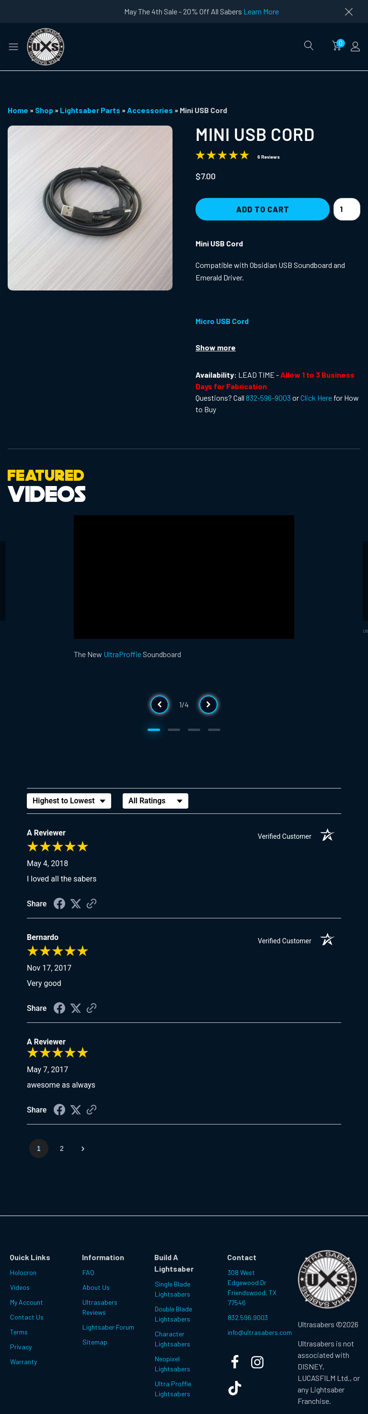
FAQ (88, 1272)
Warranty (23, 1361)
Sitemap (94, 1342)
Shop (44, 110)
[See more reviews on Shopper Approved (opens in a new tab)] (91, 904)
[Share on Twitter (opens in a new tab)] (75, 903)
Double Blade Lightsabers (173, 1314)
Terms (19, 1332)
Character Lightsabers (172, 1339)
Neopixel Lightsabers (172, 1364)
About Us (96, 1287)
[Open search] (309, 45)
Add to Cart (262, 209)
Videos (20, 1287)
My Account (26, 1302)
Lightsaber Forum (108, 1327)
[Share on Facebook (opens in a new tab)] (59, 904)
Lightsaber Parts (90, 110)
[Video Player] (184, 577)
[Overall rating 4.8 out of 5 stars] (222, 156)
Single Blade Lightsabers (172, 1289)
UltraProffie (122, 654)
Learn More (261, 11)
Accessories (150, 110)
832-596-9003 (268, 397)
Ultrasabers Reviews (99, 1307)
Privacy (21, 1347)
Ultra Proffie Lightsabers (173, 1388)
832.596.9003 (248, 1317)
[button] (13, 46)
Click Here (316, 397)
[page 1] (38, 1148)
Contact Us (27, 1317)
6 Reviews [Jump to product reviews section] (268, 157)
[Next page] (83, 1148)
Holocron (23, 1272)
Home (18, 110)
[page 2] (61, 1148)
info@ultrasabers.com (258, 1332)
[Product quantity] (347, 209)
